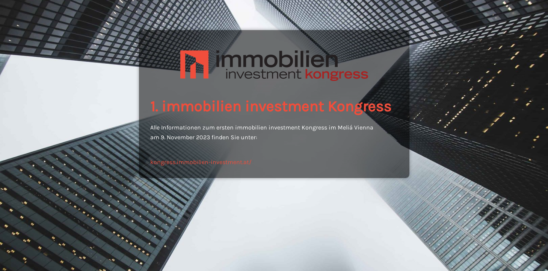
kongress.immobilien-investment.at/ (201, 162)
